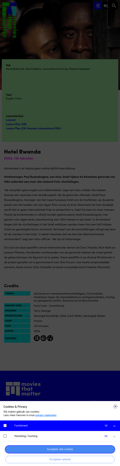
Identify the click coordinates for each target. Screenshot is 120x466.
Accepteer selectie (60, 459)
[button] (61, 425)
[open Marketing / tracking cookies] (114, 436)
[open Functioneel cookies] (114, 426)
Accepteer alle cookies (60, 449)
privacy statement (45, 415)
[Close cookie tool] (115, 406)
